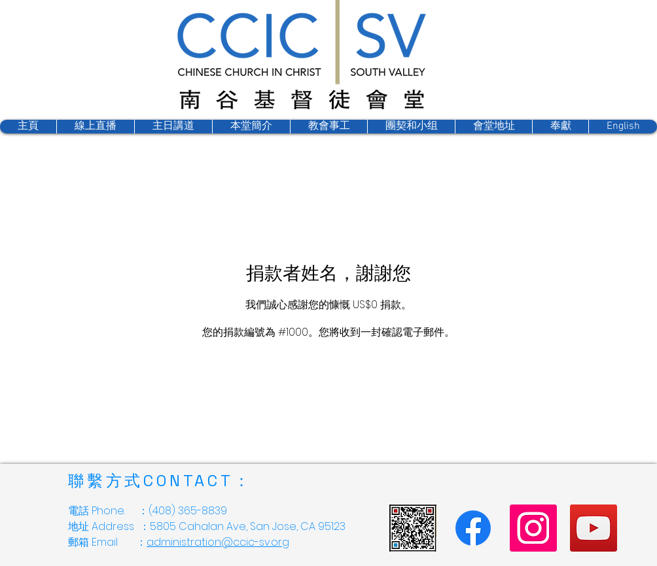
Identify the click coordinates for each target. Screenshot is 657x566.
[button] (411, 126)
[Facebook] (473, 528)
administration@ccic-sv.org (218, 542)
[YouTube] (593, 528)
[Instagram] (533, 528)
